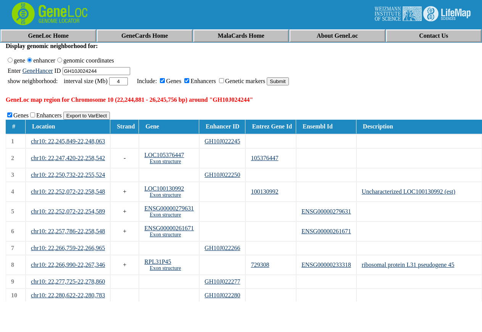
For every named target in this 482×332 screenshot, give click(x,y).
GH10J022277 (222, 281)
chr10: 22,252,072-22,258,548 (68, 191)
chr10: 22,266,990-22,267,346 (68, 264)
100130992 (264, 191)
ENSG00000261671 (169, 228)
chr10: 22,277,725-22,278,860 (68, 281)
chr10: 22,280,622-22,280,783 (68, 295)
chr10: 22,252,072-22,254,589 (68, 211)
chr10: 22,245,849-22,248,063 (68, 141)
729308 (260, 264)
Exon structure (165, 161)
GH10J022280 (222, 295)
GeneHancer (38, 70)
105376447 (264, 158)
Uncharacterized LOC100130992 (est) (408, 191)
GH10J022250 (222, 175)
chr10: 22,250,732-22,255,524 (68, 175)
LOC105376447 (164, 155)
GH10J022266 (222, 248)
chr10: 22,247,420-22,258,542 (68, 158)
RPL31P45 (157, 261)
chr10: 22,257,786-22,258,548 (68, 231)
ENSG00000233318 (326, 264)
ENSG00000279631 (169, 208)
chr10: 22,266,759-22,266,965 (68, 248)
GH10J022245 (222, 141)
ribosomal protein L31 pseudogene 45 (408, 264)
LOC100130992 (164, 188)
